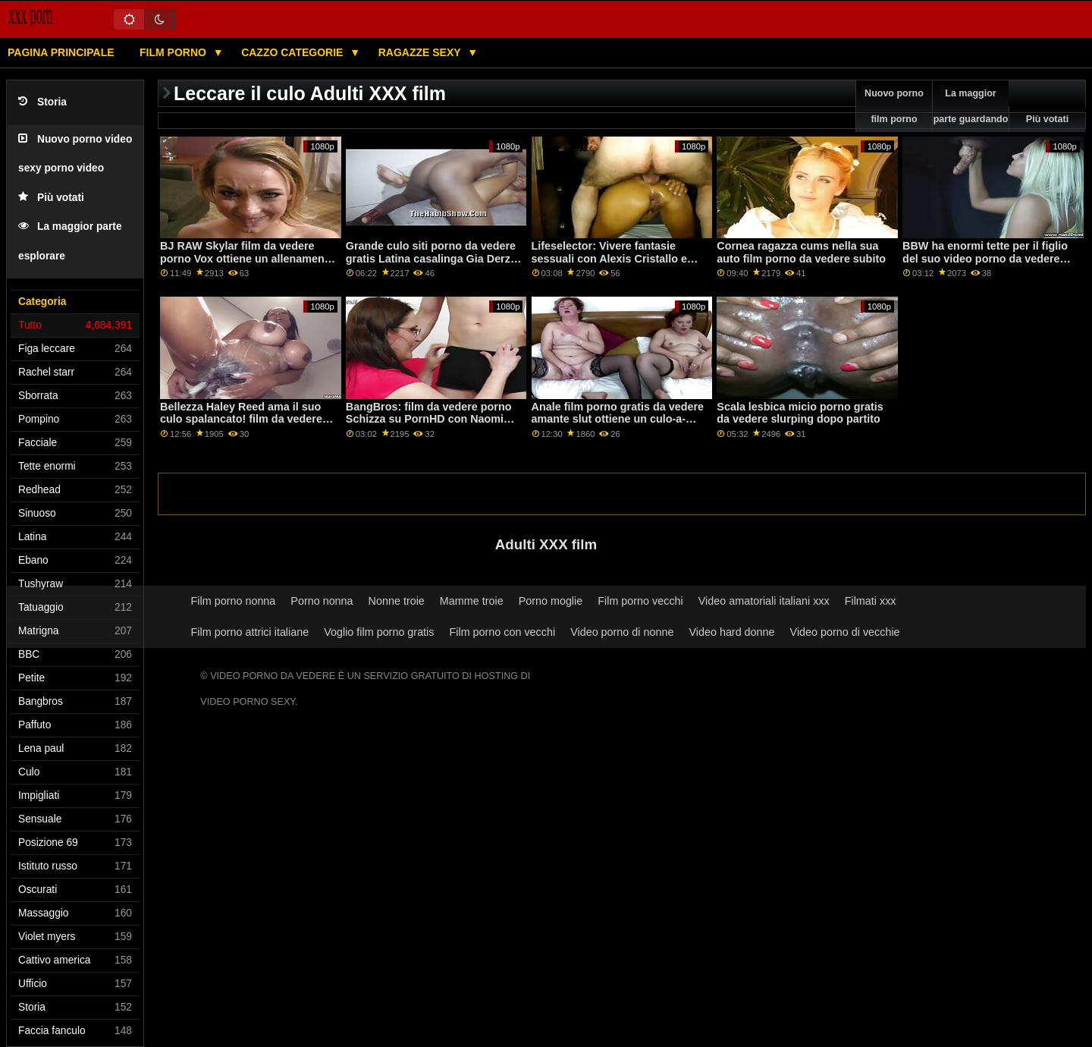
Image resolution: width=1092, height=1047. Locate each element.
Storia (42, 102)
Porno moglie (551, 601)
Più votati (51, 197)
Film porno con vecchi (502, 632)
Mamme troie (472, 601)
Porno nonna (321, 601)
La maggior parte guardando (971, 106)
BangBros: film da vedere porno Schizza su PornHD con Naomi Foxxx (429, 419)
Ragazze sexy (421, 52)
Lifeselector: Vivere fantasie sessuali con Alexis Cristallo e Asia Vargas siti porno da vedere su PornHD (616, 265)
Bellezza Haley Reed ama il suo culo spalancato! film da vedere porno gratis (241, 419)
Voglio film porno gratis (379, 632)
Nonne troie (397, 601)
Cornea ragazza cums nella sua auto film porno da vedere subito (801, 252)
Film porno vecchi (640, 601)
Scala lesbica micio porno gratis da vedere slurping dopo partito (800, 413)
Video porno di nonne (621, 632)
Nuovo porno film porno (894, 106)
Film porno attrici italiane (250, 632)
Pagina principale (61, 52)
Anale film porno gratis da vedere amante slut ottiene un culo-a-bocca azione (618, 419)
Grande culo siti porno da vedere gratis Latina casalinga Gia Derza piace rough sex (431, 258)
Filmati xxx (870, 601)
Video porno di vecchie (845, 632)
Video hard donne (731, 632)
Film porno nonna (233, 601)
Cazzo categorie (293, 52)
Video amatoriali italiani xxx (764, 601)
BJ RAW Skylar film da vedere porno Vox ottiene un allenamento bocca (247, 258)
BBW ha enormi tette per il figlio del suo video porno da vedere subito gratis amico (985, 258)
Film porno (174, 52)
